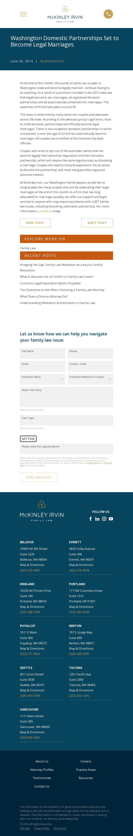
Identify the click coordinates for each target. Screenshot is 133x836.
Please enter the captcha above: (41, 446)
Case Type (28, 418)
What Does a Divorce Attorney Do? (44, 296)
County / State (77, 364)
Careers (85, 761)
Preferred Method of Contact (86, 377)
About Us (41, 761)
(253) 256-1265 (79, 696)
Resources (86, 778)
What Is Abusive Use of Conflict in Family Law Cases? (56, 277)
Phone (73, 351)
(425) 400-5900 (79, 654)
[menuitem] (25, 828)
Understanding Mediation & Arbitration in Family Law (57, 303)
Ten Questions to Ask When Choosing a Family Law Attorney (62, 290)
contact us (45, 211)
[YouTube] (111, 519)
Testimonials (42, 778)
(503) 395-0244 (79, 612)
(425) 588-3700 (30, 612)
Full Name (28, 351)
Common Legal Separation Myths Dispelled (50, 283)
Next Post (97, 223)
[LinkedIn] (97, 519)
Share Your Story (32, 390)
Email (25, 364)
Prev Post (35, 223)
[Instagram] (104, 519)
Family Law (28, 248)
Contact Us (41, 786)
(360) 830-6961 (30, 737)
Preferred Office (31, 377)
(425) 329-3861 (30, 570)
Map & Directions (32, 565)
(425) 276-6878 (79, 570)
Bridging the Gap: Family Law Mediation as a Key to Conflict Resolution (61, 267)
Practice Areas (86, 770)
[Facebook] (90, 519)
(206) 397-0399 (30, 696)
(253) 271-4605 (30, 654)
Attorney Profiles (42, 770)
